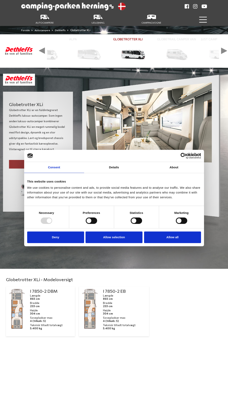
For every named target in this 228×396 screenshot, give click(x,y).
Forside (25, 30)
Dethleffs (60, 30)
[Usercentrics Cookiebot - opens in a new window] (183, 156)
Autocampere (43, 30)
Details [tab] (114, 167)
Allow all (172, 237)
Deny (55, 237)
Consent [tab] (54, 167)
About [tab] (174, 167)
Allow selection (114, 237)
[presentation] (42, 51)
